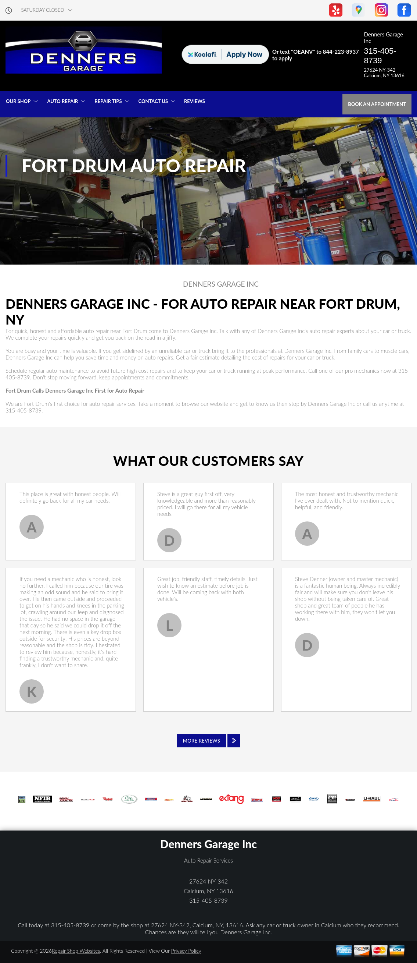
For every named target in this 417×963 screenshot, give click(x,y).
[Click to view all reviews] (208, 740)
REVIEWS (194, 101)
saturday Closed (42, 10)
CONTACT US (153, 101)
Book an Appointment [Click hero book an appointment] (377, 104)
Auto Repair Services (208, 860)
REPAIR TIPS (108, 101)
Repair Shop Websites (76, 951)
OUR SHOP (18, 101)
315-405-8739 (380, 55)
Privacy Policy (186, 951)
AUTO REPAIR (62, 101)
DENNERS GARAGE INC (221, 284)
